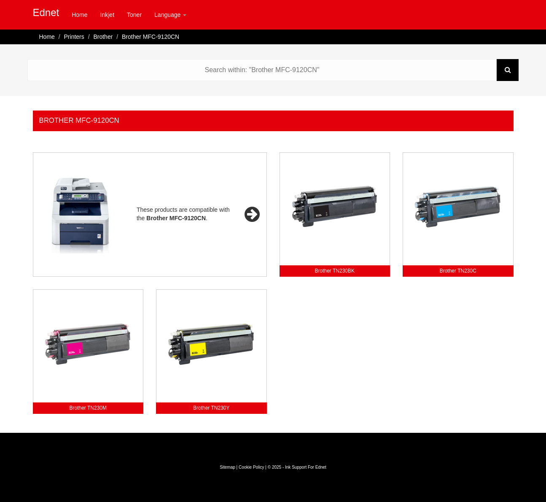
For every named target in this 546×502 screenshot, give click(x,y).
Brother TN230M (88, 408)
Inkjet (107, 14)
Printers (74, 36)
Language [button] (170, 14)
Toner (134, 14)
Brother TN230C (458, 271)
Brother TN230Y (211, 408)
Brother (103, 36)
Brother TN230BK (335, 271)
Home (79, 14)
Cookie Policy (251, 467)
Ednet (46, 12)
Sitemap (227, 467)
